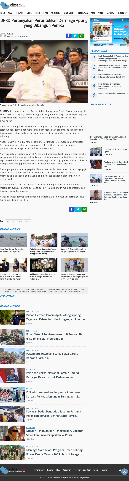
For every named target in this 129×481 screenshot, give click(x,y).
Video (100, 13)
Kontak (96, 470)
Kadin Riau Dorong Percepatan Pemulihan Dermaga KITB (12, 250)
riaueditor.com (55, 478)
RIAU (10, 13)
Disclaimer (66, 470)
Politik (19, 13)
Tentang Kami (38, 470)
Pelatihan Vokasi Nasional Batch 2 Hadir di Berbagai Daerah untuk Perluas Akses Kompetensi (52, 377)
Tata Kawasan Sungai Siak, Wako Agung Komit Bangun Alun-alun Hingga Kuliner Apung (43, 251)
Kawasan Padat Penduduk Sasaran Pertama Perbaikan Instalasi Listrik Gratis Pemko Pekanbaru (53, 416)
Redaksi (50, 470)
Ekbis (37, 13)
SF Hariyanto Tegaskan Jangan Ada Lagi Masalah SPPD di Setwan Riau (108, 138)
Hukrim (29, 13)
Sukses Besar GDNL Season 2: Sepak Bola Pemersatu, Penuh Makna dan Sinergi (112, 67)
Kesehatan (83, 13)
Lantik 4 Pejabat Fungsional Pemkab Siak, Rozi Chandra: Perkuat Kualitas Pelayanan (11, 276)
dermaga (18, 221)
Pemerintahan (33, 312)
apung (9, 221)
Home (2, 13)
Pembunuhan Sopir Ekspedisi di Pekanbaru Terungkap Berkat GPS (111, 75)
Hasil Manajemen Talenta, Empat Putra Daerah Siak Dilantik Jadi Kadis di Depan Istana (114, 179)
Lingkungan (69, 13)
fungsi (27, 221)
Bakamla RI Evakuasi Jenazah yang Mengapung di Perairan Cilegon (74, 250)
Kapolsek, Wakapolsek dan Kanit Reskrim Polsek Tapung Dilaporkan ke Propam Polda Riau (74, 276)
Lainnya (110, 13)
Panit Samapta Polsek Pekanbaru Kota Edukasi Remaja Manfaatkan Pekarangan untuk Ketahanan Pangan (113, 58)
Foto (93, 13)
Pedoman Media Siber (82, 470)
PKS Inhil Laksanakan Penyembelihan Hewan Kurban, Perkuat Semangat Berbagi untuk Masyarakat (54, 396)
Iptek (45, 13)
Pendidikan (56, 13)
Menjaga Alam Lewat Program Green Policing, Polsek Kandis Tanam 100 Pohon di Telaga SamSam (54, 454)
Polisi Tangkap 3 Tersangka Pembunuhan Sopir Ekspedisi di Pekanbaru (110, 86)
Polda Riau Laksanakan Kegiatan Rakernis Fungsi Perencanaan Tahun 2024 (42, 276)
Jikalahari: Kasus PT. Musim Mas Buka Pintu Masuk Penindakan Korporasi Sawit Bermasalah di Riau (116, 195)
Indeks (121, 13)
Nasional (30, 370)
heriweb (86, 478)
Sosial (29, 389)
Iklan (58, 470)
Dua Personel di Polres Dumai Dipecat (113, 93)
